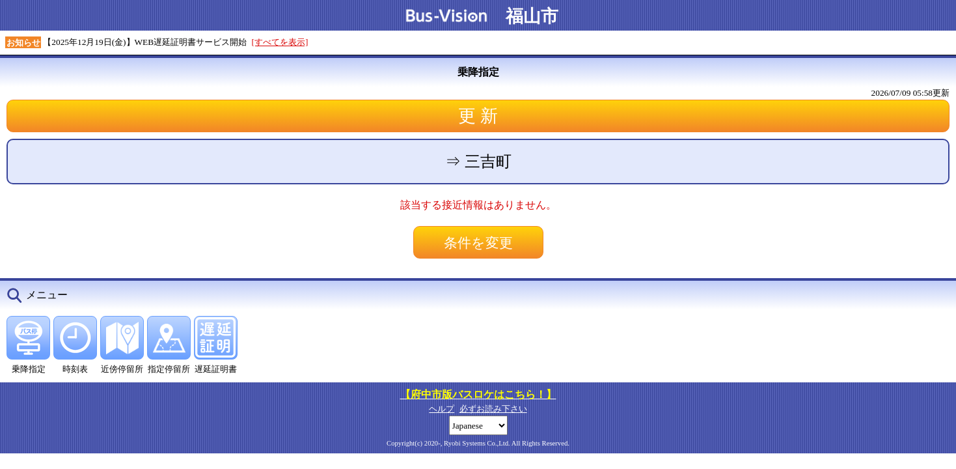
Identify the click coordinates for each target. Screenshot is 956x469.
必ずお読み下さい (493, 409)
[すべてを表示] (280, 42)
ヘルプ (441, 409)
